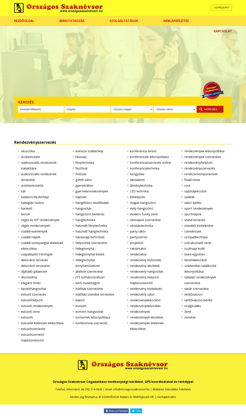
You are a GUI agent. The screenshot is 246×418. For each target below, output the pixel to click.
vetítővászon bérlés (198, 300)
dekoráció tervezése (35, 266)
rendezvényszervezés (199, 168)
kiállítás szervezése (89, 289)
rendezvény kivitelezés (146, 289)
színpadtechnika (196, 237)
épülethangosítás (33, 289)
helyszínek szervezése (91, 243)
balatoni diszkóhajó (35, 197)
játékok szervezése (89, 271)
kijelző (80, 300)
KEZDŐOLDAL (24, 21)
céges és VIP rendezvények (40, 220)
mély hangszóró (141, 208)
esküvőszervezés (33, 329)
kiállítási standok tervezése (94, 294)
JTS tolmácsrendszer (90, 277)
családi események (34, 231)
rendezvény (138, 254)
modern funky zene (144, 214)
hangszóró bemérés (89, 214)
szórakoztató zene (197, 243)
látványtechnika (141, 185)
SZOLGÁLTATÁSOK (124, 21)
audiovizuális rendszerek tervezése (39, 177)
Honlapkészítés (166, 397)
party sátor (138, 231)
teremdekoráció (195, 260)
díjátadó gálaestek (34, 271)
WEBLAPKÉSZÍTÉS (176, 21)
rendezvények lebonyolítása (204, 151)
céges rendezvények (35, 226)
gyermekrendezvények (91, 191)
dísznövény (29, 277)
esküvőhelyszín (32, 300)
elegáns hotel (30, 283)
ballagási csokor (32, 203)
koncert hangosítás (89, 311)
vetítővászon (193, 294)
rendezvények (140, 311)
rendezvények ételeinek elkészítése (147, 326)
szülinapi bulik (194, 248)
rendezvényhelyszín (198, 162)
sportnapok (192, 214)
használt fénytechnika (91, 226)
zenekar (190, 317)
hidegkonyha (84, 248)
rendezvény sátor (142, 294)
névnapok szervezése (145, 220)
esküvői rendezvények (37, 306)
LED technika (139, 191)
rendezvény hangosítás (146, 271)
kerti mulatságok (87, 283)
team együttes (194, 254)
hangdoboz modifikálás (92, 203)
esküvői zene (30, 311)
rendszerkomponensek (201, 174)
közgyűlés (137, 174)
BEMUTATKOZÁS (71, 21)
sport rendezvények (198, 208)
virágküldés (192, 306)
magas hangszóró (143, 203)
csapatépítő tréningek (37, 254)
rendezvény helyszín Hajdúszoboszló (144, 280)
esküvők (27, 317)
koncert (81, 306)
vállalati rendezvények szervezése (200, 280)
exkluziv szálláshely (89, 151)
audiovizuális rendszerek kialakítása (39, 165)
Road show (192, 180)
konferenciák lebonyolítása (149, 157)
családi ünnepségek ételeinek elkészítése (42, 246)
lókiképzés (137, 197)
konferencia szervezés (91, 323)
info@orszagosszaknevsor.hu (131, 389)
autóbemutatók (32, 185)
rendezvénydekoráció (145, 300)
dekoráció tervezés (34, 260)
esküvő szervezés (33, 294)
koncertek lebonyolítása (92, 317)
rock (187, 185)
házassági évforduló (89, 237)
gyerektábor (84, 185)
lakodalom (137, 180)
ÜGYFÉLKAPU (221, 7)
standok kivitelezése (198, 226)
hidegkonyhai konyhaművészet (87, 263)
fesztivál (81, 168)
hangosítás (83, 208)
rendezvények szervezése (202, 157)
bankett (26, 208)
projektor (137, 243)
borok (25, 214)
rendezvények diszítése (146, 317)
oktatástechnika (141, 226)
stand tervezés (194, 220)
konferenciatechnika (144, 168)
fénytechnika (84, 162)
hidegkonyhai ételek (89, 254)
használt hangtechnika (91, 231)
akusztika (28, 151)
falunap (81, 157)
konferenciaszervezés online (150, 162)
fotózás (80, 174)
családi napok (30, 237)
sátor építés (192, 203)
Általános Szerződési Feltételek (172, 389)
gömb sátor (83, 180)
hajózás (81, 197)
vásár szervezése (196, 289)
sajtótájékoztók (195, 191)
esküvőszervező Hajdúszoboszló (32, 337)
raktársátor (138, 248)
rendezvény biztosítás (145, 260)
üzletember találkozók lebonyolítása (200, 269)
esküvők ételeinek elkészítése (42, 323)
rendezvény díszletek (145, 266)
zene (187, 311)
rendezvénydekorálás (145, 306)
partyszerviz (138, 237)
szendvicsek (192, 231)
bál (23, 191)
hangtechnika (85, 220)
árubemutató (30, 157)
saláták (189, 197)
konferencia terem (143, 151)
